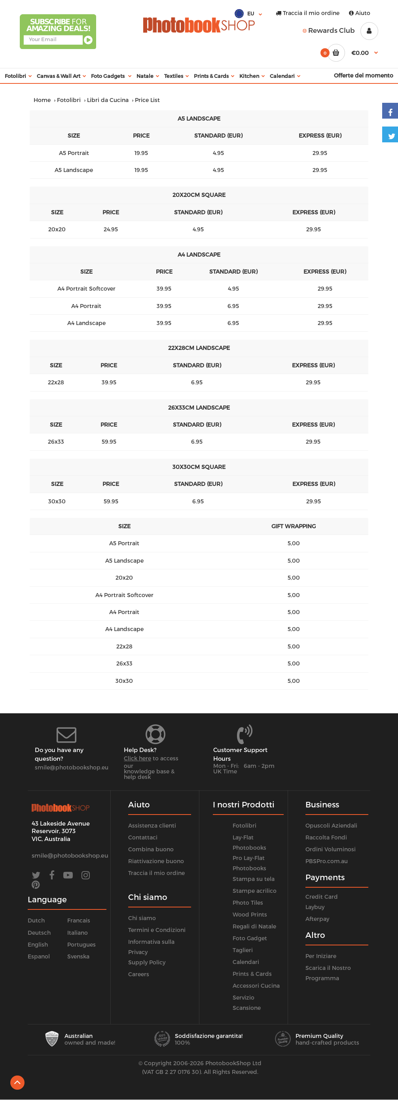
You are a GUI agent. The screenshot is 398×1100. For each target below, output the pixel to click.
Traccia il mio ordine (307, 12)
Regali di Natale (254, 926)
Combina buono (151, 849)
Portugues (81, 944)
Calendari (246, 961)
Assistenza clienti (152, 825)
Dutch (36, 920)
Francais (78, 920)
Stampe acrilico (255, 890)
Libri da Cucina (108, 99)
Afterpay (317, 918)
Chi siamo (142, 918)
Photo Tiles (248, 902)
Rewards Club (329, 30)
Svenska (78, 956)
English (38, 944)
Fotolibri (69, 99)
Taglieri (243, 950)
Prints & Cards (252, 973)
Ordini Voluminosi (330, 849)
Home (42, 99)
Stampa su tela (254, 878)
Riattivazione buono (156, 861)
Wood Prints (250, 914)
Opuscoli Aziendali (331, 825)
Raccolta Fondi (326, 837)
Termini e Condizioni (157, 929)
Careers (138, 974)
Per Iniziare (320, 956)
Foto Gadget (250, 938)
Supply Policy (146, 962)
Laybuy (314, 906)
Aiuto (359, 12)
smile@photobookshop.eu (71, 767)
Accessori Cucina (256, 985)
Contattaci (142, 837)
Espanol (39, 956)
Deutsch (39, 932)
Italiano (77, 932)
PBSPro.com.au (326, 861)
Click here (137, 758)
